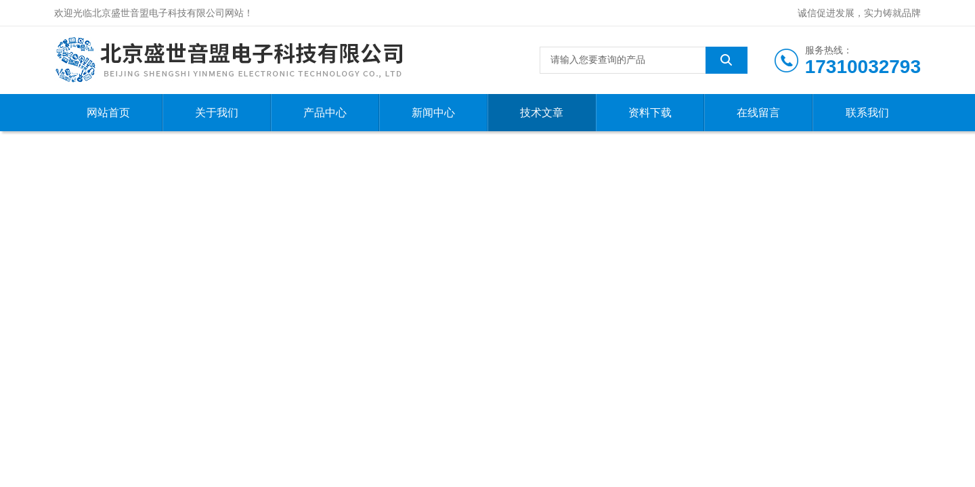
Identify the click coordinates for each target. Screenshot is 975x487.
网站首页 (108, 112)
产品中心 (325, 112)
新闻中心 (433, 112)
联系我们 (867, 112)
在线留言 (758, 112)
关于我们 (216, 112)
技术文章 (541, 112)
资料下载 (650, 112)
